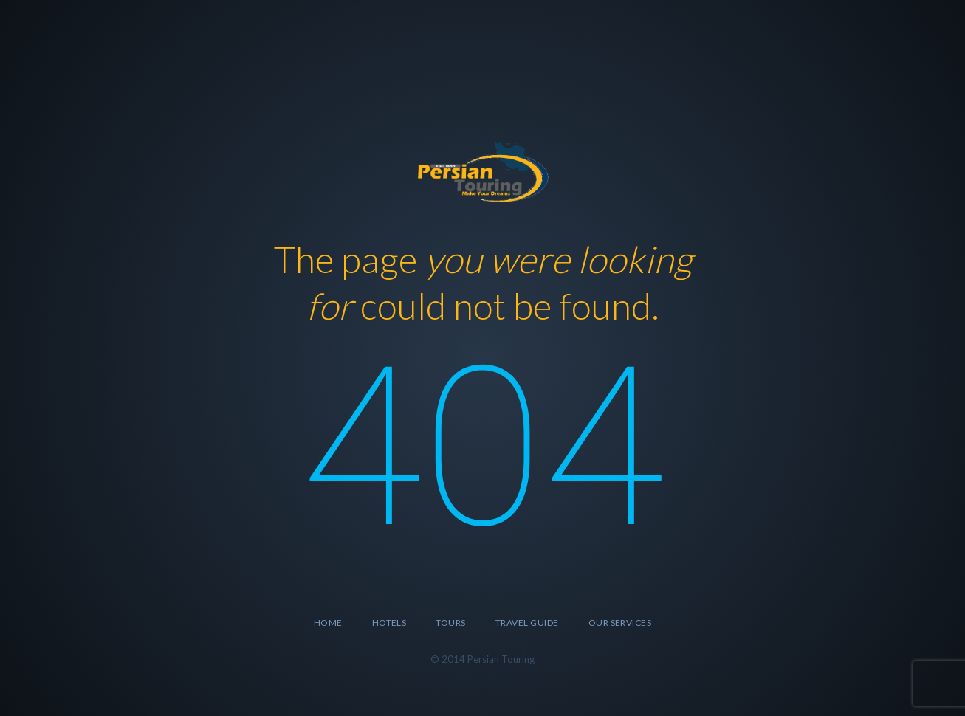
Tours (450, 622)
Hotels (389, 622)
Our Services (620, 622)
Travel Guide (527, 622)
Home (328, 622)
